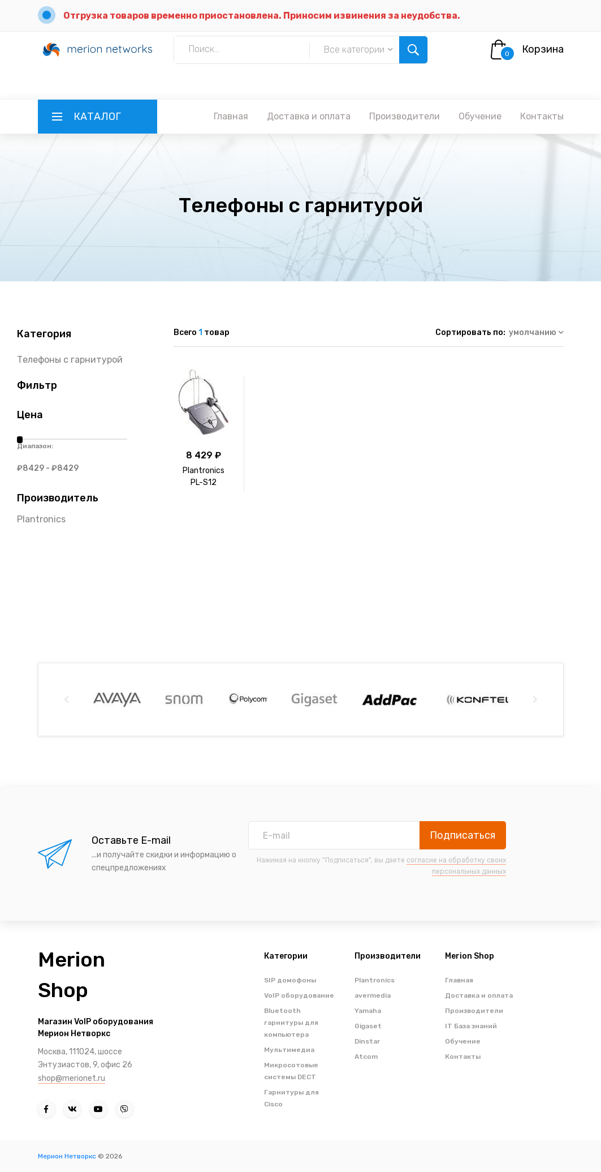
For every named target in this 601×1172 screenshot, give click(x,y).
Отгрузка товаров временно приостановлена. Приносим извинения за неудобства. (261, 15)
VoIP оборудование (299, 995)
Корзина (543, 49)
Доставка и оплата (309, 116)
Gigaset (368, 1026)
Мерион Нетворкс (67, 1156)
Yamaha (367, 1011)
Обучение (480, 116)
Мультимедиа (289, 1050)
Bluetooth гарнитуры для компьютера (291, 1022)
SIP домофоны (290, 980)
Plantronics (41, 519)
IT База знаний (471, 1026)
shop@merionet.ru (71, 1078)
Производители (404, 116)
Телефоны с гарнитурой (70, 359)
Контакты (542, 116)
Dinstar (367, 1041)
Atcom (366, 1057)
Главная (231, 116)
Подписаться (462, 835)
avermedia (372, 995)
